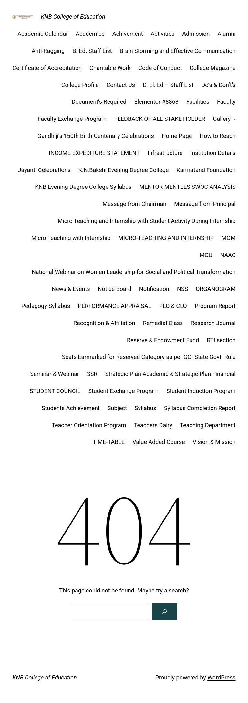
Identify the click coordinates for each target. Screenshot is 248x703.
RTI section (221, 340)
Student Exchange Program (123, 391)
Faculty (226, 101)
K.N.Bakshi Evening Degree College (123, 170)
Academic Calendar (42, 33)
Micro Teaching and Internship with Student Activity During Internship (147, 220)
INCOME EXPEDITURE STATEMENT (94, 152)
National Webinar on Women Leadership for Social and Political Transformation (134, 271)
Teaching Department (207, 425)
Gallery (222, 118)
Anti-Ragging (48, 50)
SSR (92, 374)
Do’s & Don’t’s (218, 85)
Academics (90, 33)
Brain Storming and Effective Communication (178, 50)
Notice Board (114, 288)
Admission (196, 33)
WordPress (221, 677)
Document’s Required (99, 101)
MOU (206, 255)
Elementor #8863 (156, 101)
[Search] (164, 611)
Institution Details (212, 152)
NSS (182, 288)
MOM (229, 238)
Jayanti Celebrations (44, 170)
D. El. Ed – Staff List (168, 85)
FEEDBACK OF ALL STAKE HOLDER (159, 118)
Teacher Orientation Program (89, 425)
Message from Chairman (134, 203)
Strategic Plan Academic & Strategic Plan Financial (170, 374)
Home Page (177, 135)
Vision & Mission (214, 441)
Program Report (215, 306)
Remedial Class (163, 323)
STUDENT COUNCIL (55, 391)
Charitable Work (109, 67)
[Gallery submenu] (234, 119)
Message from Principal (204, 203)
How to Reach (217, 135)
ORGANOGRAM (216, 288)
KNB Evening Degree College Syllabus (83, 186)
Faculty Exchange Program (72, 118)
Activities (163, 33)
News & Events (71, 288)
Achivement (127, 33)
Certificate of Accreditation (47, 67)
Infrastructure (165, 152)
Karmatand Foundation (205, 170)
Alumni (226, 33)
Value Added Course (158, 441)
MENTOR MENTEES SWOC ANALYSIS (188, 186)
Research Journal (213, 323)
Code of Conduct (160, 67)
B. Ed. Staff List (92, 50)
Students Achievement (71, 408)
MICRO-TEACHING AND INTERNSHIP (165, 238)
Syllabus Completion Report (200, 408)
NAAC (228, 255)
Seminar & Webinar (54, 374)
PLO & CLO (173, 306)
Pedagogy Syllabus (45, 306)
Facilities (197, 101)
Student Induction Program (201, 391)
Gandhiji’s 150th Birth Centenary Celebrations (95, 135)
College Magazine (213, 67)
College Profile (80, 85)
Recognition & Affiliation (104, 323)
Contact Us (121, 85)
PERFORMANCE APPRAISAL (114, 306)
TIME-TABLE (109, 441)
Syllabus (145, 408)
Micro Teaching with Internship (70, 238)
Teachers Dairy (153, 425)
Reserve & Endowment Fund (163, 340)
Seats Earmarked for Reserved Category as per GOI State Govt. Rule (149, 356)
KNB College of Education (73, 16)
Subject (117, 408)
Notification (154, 288)
